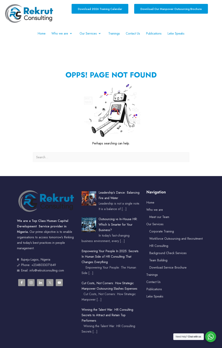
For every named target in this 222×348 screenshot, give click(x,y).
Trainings (114, 33)
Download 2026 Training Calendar (100, 9)
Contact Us (133, 33)
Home (42, 33)
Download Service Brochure (168, 267)
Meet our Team (159, 217)
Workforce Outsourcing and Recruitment (176, 238)
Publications (154, 33)
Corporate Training (161, 231)
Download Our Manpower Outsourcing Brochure (171, 9)
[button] (63, 33)
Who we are (62, 33)
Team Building (158, 260)
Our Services (91, 33)
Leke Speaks (175, 33)
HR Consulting (158, 246)
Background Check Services (168, 253)
